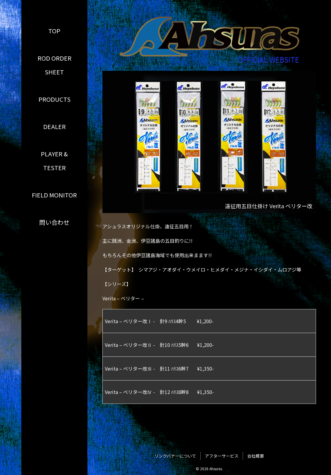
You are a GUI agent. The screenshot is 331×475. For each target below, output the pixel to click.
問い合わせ (54, 222)
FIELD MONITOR (54, 195)
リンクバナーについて (175, 456)
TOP (54, 30)
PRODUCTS (54, 99)
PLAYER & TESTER (54, 160)
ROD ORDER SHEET (54, 65)
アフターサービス (221, 456)
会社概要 (255, 456)
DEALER (54, 126)
